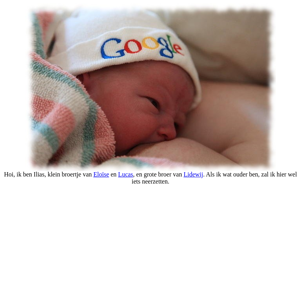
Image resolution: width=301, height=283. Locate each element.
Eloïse (101, 174)
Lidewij (193, 174)
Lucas (125, 174)
